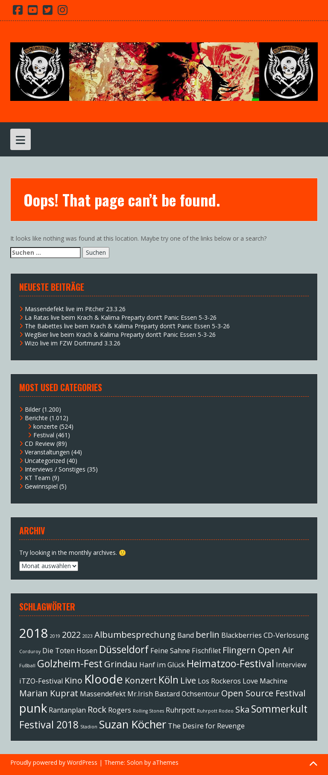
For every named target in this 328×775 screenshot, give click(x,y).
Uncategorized (45, 461)
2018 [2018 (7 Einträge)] (33, 633)
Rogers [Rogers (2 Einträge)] (119, 710)
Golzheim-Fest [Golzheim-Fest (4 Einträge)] (69, 663)
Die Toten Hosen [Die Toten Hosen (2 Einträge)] (69, 650)
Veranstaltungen (47, 452)
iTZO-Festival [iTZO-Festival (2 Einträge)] (41, 681)
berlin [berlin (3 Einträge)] (208, 634)
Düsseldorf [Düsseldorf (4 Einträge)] (124, 649)
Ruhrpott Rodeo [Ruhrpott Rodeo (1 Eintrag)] (215, 711)
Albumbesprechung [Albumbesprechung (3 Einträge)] (135, 634)
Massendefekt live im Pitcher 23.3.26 (75, 309)
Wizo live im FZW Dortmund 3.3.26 (72, 343)
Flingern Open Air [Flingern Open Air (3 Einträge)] (258, 650)
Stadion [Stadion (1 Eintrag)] (88, 727)
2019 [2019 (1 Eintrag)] (55, 636)
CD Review (40, 443)
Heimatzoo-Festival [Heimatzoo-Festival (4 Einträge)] (230, 663)
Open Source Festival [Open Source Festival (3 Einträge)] (263, 693)
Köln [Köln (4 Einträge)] (168, 680)
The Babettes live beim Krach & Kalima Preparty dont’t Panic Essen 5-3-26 (127, 326)
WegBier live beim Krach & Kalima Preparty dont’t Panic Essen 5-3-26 (120, 334)
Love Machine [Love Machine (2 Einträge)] (265, 681)
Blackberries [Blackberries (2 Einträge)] (241, 635)
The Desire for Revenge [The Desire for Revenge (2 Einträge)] (206, 726)
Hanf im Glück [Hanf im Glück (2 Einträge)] (162, 664)
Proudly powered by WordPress (53, 762)
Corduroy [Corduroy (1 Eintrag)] (30, 651)
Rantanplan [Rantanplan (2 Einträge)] (67, 710)
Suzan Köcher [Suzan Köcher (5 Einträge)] (132, 724)
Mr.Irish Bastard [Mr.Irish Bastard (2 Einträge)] (153, 693)
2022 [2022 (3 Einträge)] (71, 634)
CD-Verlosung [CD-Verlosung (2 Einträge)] (286, 635)
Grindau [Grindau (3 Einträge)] (121, 664)
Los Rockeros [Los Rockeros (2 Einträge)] (219, 681)
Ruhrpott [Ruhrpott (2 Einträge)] (180, 710)
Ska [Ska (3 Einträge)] (242, 709)
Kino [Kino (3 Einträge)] (73, 680)
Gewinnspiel (41, 486)
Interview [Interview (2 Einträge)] (291, 664)
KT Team (37, 478)
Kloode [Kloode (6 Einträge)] (103, 679)
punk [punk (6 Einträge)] (33, 708)
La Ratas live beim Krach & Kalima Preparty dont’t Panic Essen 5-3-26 (121, 317)
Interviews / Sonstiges (55, 469)
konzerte (45, 426)
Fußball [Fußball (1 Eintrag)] (27, 666)
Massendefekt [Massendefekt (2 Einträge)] (103, 693)
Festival (43, 435)
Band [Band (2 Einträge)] (185, 635)
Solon (135, 762)
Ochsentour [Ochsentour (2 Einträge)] (201, 693)
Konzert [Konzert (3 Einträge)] (141, 680)
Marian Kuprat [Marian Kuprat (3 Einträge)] (48, 693)
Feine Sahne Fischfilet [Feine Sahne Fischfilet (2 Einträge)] (185, 650)
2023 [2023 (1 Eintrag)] (87, 636)
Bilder (33, 409)
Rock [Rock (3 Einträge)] (97, 709)
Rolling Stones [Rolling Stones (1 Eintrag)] (148, 711)
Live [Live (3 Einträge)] (188, 680)
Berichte (36, 418)
